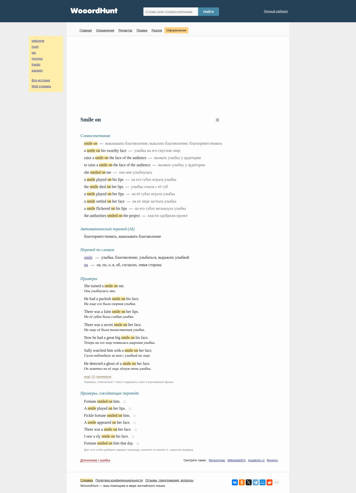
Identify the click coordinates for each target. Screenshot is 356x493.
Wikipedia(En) (236, 460)
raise (87, 158)
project (134, 215)
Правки (141, 30)
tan (34, 52)
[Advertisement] (179, 75)
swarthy (113, 150)
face (123, 150)
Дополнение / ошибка (95, 460)
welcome (38, 41)
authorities (98, 215)
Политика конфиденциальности (119, 480)
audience (139, 158)
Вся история (41, 80)
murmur (37, 58)
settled (101, 201)
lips (121, 179)
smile (88, 143)
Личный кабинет (276, 11)
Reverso (272, 460)
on (86, 265)
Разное (157, 30)
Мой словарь (41, 86)
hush (35, 46)
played (101, 179)
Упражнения (105, 30)
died (102, 187)
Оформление (176, 30)
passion (37, 70)
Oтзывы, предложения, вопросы (169, 480)
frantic (36, 64)
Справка (86, 480)
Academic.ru (256, 460)
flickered (103, 208)
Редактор (125, 30)
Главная (86, 30)
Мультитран (217, 460)
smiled (95, 172)
